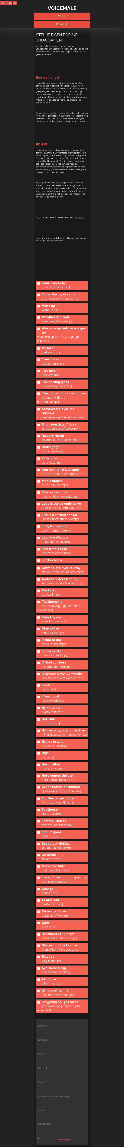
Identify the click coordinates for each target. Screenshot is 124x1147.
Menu (62, 16)
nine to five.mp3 (53, 633)
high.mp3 (48, 757)
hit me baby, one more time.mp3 (64, 734)
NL (2, 3)
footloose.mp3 (52, 814)
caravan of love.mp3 (56, 915)
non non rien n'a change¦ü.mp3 (63, 474)
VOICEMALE (62, 8)
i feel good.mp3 (53, 700)
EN (10, 3)
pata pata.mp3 (52, 462)
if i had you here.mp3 (56, 667)
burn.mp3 (48, 927)
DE (14, 3)
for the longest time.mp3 (59, 802)
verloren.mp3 (51, 352)
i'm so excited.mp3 (55, 655)
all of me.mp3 (51, 983)
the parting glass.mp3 (57, 386)
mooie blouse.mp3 (55, 485)
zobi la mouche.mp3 (56, 287)
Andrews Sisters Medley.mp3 (62, 583)
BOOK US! (62, 24)
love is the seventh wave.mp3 (62, 508)
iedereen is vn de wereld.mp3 (62, 678)
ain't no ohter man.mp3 (58, 995)
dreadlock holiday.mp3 (57, 848)
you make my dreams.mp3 (60, 298)
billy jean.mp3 (51, 961)
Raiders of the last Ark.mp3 (60, 440)
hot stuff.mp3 (51, 723)
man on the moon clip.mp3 (60, 496)
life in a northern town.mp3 (60, 519)
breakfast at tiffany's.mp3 (59, 938)
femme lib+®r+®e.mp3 (57, 825)
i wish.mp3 (49, 689)
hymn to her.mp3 (53, 712)
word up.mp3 (51, 310)
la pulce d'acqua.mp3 (57, 542)
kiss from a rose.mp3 (56, 553)
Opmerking (61, 1125)
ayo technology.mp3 (56, 972)
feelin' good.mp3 (53, 836)
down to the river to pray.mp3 (62, 572)
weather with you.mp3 (57, 321)
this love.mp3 (51, 375)
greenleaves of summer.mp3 (61, 791)
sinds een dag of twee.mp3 (61, 428)
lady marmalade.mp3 (57, 530)
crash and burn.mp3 (55, 870)
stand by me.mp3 (54, 621)
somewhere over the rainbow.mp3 (60, 417)
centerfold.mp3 (52, 904)
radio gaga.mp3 (53, 451)
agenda (80, 217)
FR (6, 3)
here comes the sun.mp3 (59, 780)
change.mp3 (50, 893)
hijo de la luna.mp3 (55, 746)
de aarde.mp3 (51, 859)
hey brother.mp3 (53, 768)
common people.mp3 (57, 881)
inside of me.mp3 (54, 644)
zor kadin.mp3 (51, 594)
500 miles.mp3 (52, 1006)
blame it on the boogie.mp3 (61, 949)
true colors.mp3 (53, 363)
